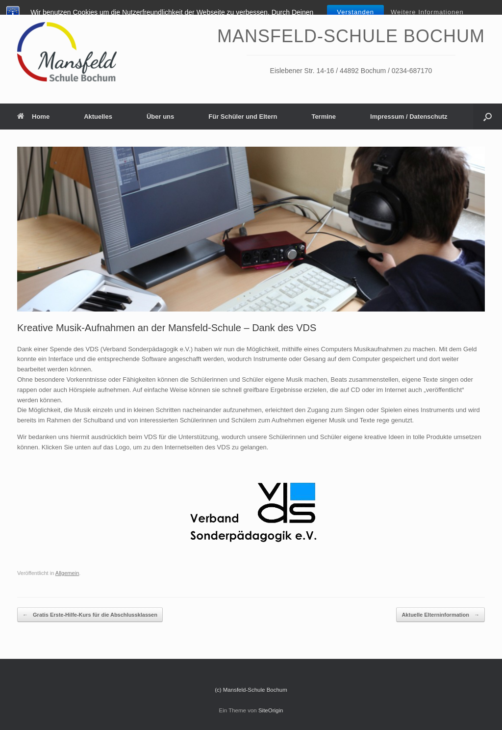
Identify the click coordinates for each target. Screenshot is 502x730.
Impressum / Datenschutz (409, 116)
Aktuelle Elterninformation (440, 615)
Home (33, 116)
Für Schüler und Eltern (242, 116)
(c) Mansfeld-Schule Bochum (251, 690)
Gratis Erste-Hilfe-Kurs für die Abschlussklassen (90, 615)
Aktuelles (98, 116)
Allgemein (67, 573)
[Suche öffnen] (487, 117)
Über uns (160, 116)
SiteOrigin (270, 710)
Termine (323, 116)
